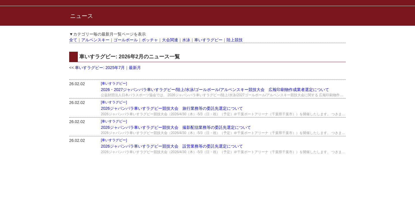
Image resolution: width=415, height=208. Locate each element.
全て (73, 40)
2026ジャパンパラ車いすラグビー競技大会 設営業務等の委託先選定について (172, 146)
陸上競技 (235, 40)
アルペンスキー (95, 40)
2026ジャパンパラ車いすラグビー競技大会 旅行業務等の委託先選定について (172, 108)
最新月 (135, 67)
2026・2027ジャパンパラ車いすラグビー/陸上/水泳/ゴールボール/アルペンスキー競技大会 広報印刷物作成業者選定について (215, 89)
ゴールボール (126, 40)
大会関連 (170, 40)
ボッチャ (150, 40)
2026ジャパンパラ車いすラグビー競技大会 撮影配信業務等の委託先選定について (176, 127)
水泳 (186, 40)
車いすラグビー (208, 40)
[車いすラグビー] (114, 83)
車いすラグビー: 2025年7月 (100, 67)
